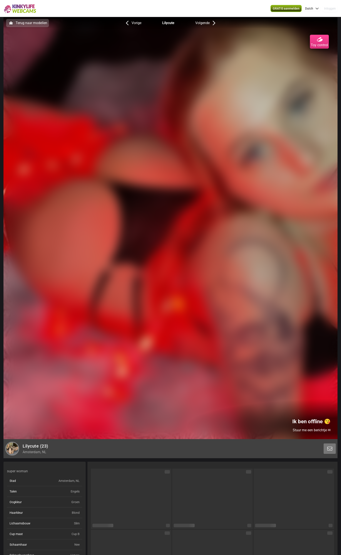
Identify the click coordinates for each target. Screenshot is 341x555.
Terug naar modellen (27, 23)
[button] (312, 8)
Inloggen (330, 8)
